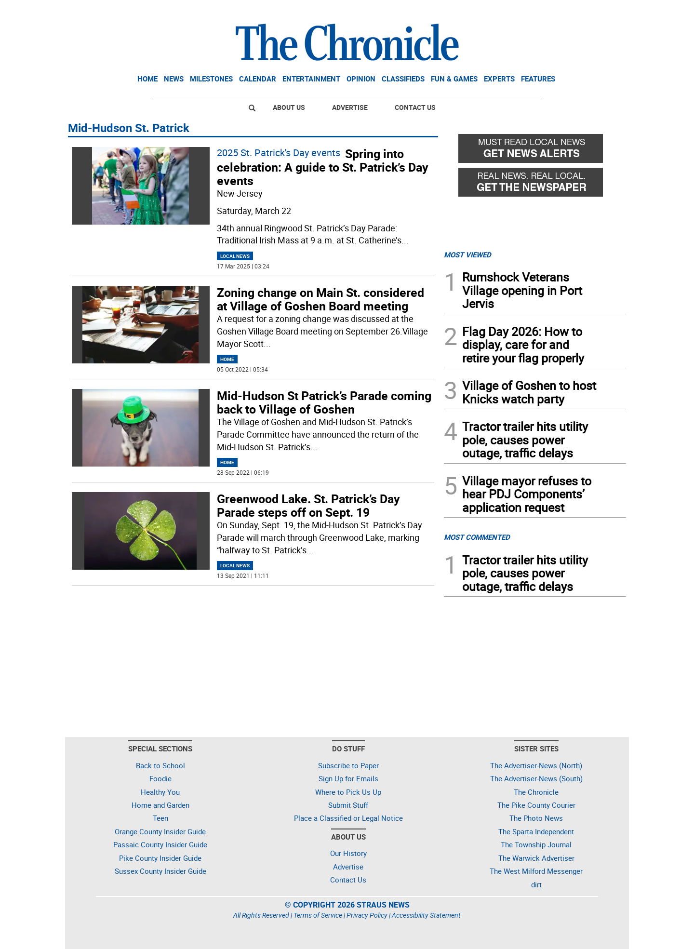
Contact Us (415, 107)
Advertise (350, 107)
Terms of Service (318, 915)
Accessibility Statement (426, 915)
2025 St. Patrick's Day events (278, 152)
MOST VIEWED (467, 254)
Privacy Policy (367, 915)
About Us (289, 107)
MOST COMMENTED (477, 537)
